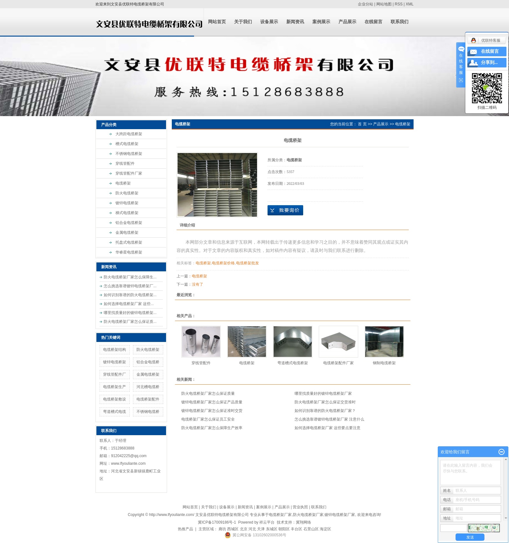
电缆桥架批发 (247, 263)
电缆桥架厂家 (280, 514)
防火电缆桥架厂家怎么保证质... (130, 321)
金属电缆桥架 (126, 232)
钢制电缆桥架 (384, 363)
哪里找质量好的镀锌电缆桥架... (130, 312)
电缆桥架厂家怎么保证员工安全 (208, 419)
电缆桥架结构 (114, 349)
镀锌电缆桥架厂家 (339, 514)
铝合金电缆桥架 (128, 222)
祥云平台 (267, 522)
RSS (399, 4)
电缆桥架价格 (223, 263)
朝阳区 (284, 529)
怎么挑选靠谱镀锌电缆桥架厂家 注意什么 (329, 419)
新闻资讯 (295, 21)
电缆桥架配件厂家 (338, 363)
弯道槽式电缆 (114, 411)
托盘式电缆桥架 (128, 242)
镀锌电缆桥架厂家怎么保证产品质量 (211, 402)
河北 (252, 529)
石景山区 (311, 529)
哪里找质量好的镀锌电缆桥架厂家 (323, 393)
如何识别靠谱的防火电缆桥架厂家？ (325, 410)
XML (410, 4)
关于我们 (243, 21)
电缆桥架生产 (114, 387)
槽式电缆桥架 (126, 144)
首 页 (362, 124)
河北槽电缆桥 (147, 387)
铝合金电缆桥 (147, 362)
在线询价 (285, 210)
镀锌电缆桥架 (126, 203)
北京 (244, 529)
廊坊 (222, 529)
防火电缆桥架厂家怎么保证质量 (208, 393)
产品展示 (347, 21)
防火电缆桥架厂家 (308, 514)
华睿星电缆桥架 (128, 252)
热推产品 (185, 529)
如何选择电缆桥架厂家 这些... (129, 304)
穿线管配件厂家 (128, 173)
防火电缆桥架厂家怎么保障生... (130, 277)
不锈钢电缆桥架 (128, 153)
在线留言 (373, 21)
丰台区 (296, 529)
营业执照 (300, 507)
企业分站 (365, 4)
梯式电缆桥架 (126, 213)
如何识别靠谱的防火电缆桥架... (130, 295)
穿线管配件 (125, 163)
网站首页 (217, 21)
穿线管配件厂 (114, 374)
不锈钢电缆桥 (147, 411)
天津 (261, 529)
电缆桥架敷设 (114, 399)
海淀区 (325, 529)
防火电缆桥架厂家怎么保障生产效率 (211, 428)
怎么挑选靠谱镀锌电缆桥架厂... (130, 286)
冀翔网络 (303, 522)
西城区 (233, 529)
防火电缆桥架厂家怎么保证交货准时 (325, 402)
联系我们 (399, 21)
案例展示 (321, 21)
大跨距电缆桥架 (128, 134)
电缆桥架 (123, 183)
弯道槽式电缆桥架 (292, 363)
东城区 (271, 529)
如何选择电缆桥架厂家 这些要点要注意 (327, 428)
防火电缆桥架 (126, 193)
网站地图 (384, 4)
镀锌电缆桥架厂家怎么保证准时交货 (211, 410)
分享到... (489, 62)
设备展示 (269, 21)
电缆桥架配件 (147, 399)
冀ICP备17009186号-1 (217, 522)
